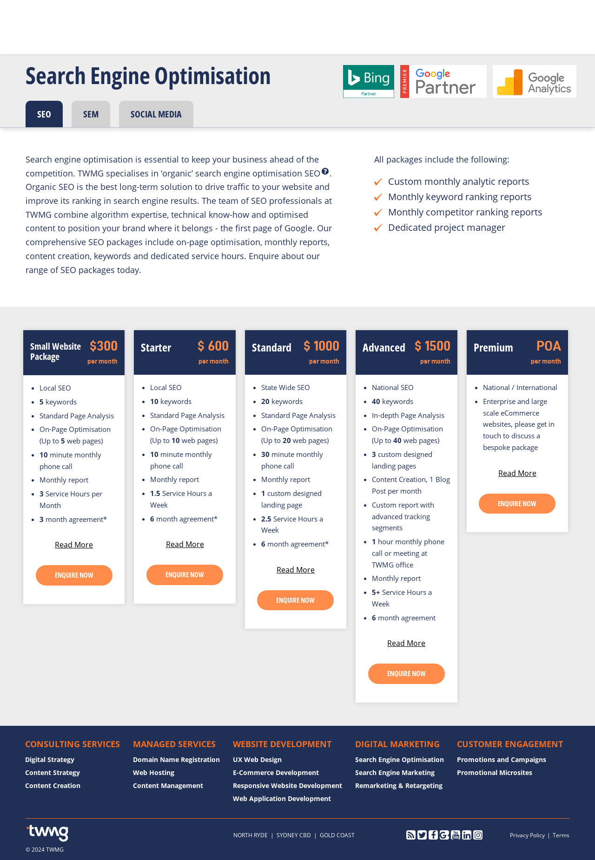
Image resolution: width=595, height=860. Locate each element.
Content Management (168, 785)
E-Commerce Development (276, 772)
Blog (339, 21)
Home (140, 21)
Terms (561, 835)
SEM (91, 114)
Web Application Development (282, 798)
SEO (44, 114)
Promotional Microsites (494, 772)
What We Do (239, 21)
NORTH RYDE (250, 835)
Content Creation (52, 785)
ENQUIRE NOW (74, 575)
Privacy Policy (527, 835)
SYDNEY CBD (294, 835)
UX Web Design (257, 759)
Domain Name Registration (176, 759)
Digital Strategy (49, 759)
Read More (74, 545)
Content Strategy (52, 772)
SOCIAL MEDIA (156, 114)
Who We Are (184, 21)
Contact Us (378, 21)
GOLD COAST (337, 835)
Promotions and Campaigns (501, 759)
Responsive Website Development (287, 785)
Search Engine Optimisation (399, 759)
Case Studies (296, 21)
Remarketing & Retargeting (399, 785)
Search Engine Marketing (395, 772)
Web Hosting (153, 772)
